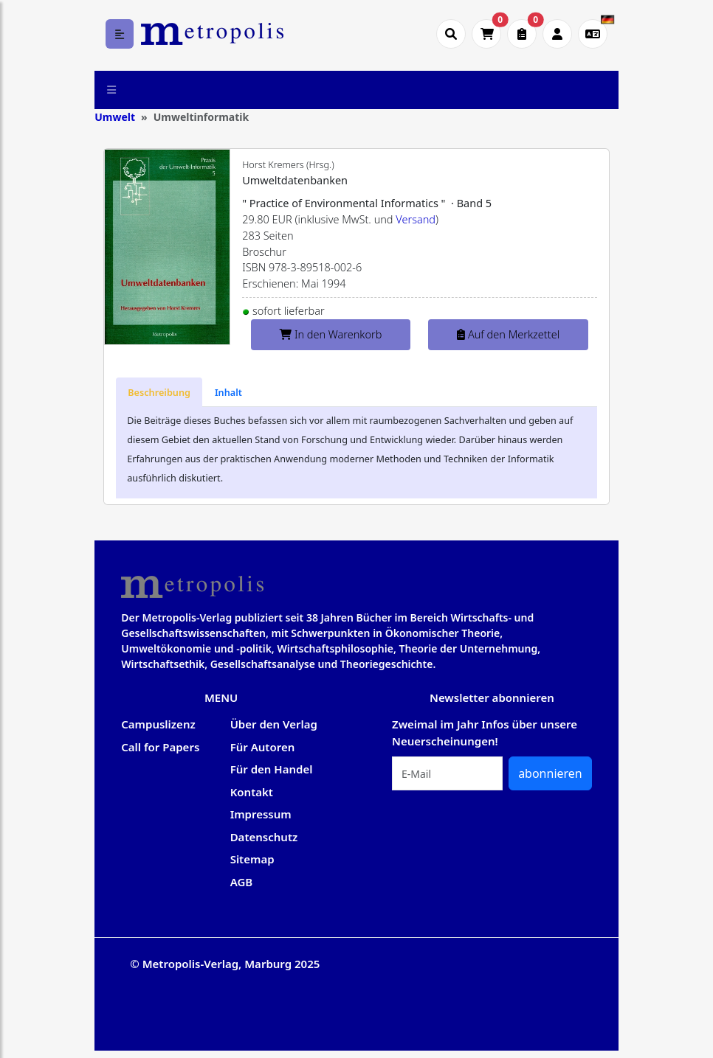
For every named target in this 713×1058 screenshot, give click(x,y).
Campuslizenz (158, 724)
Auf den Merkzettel (508, 334)
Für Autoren (262, 746)
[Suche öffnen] (451, 34)
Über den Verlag (273, 724)
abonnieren (550, 773)
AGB (241, 881)
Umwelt (114, 117)
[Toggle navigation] (112, 90)
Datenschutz (264, 836)
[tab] (159, 392)
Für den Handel (271, 769)
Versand (415, 219)
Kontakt (251, 791)
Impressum (261, 814)
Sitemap (252, 859)
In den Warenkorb (331, 334)
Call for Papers (160, 746)
